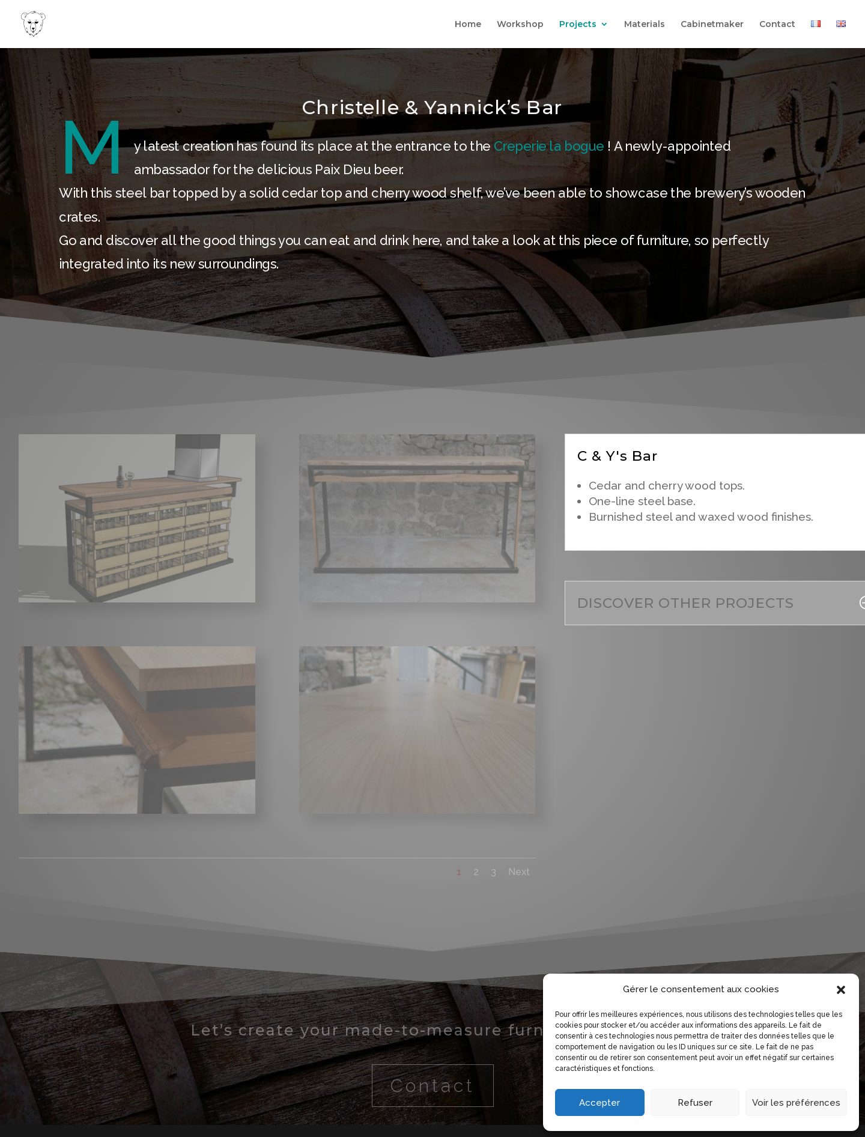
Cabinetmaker (712, 24)
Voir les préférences (796, 1102)
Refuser (695, 1102)
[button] (841, 990)
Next (519, 872)
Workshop (520, 24)
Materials (644, 24)
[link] (549, 146)
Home (468, 24)
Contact (777, 24)
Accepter (599, 1102)
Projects (577, 24)
